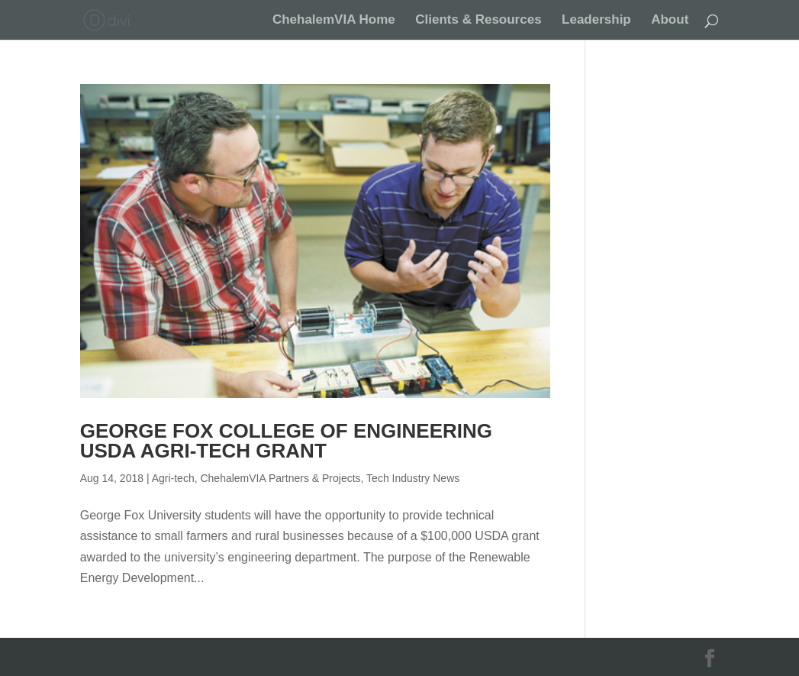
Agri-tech (173, 478)
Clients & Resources (478, 21)
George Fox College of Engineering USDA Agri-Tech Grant (286, 440)
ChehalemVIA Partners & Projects (280, 478)
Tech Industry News (412, 478)
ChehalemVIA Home (333, 21)
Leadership (596, 21)
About (669, 21)
